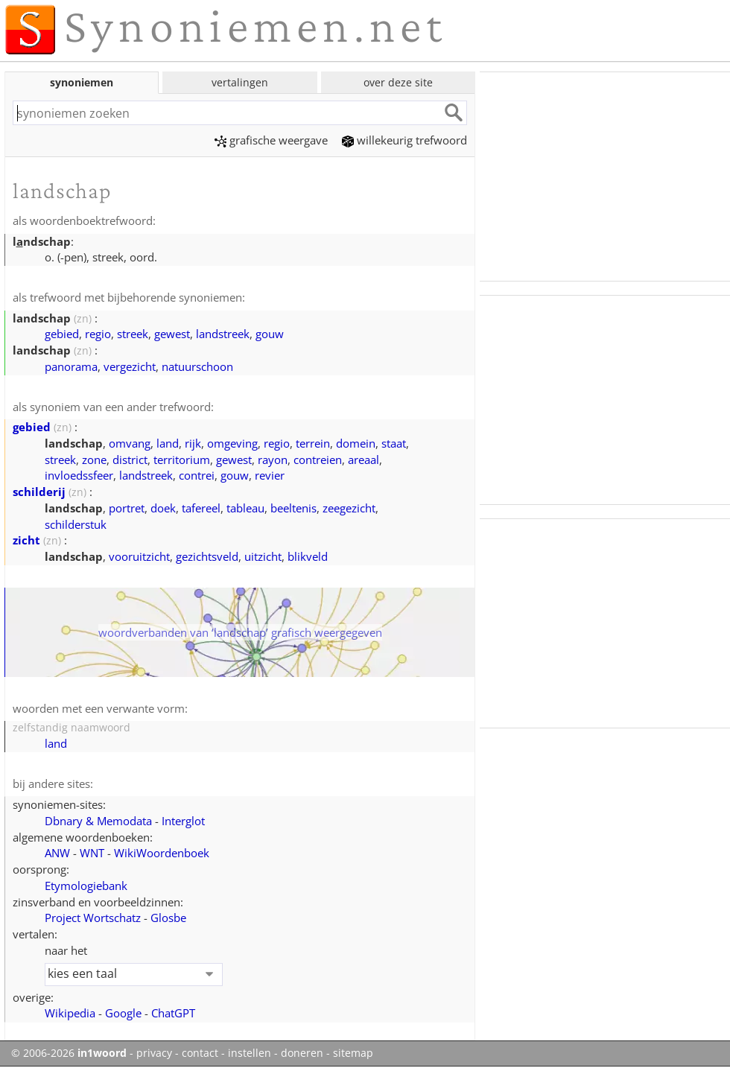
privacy (154, 1053)
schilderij (39, 491)
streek (132, 333)
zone (94, 459)
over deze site (398, 82)
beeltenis (293, 507)
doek (163, 507)
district (129, 459)
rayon (273, 459)
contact (200, 1053)
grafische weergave (271, 140)
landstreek (223, 333)
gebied (62, 333)
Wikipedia (70, 1012)
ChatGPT (173, 1012)
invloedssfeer (79, 475)
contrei (197, 475)
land (167, 443)
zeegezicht (349, 507)
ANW (57, 852)
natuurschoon (197, 366)
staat (393, 443)
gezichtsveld (207, 556)
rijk (193, 443)
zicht (26, 540)
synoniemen (81, 82)
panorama (71, 366)
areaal (363, 459)
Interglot (183, 820)
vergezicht (130, 366)
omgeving (232, 443)
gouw (270, 333)
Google (123, 1012)
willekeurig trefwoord (404, 140)
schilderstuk (76, 524)
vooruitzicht (139, 556)
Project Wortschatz (93, 917)
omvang (129, 443)
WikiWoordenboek (161, 852)
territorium (181, 459)
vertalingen (240, 82)
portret (127, 507)
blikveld (308, 556)
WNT (92, 852)
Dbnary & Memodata (98, 820)
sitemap (353, 1053)
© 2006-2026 (69, 1053)
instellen (249, 1053)
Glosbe (168, 917)
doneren (302, 1053)
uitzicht (263, 556)
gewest (172, 333)
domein (355, 443)
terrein (313, 443)
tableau (245, 507)
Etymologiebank (86, 885)
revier (270, 475)
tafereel (201, 507)
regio (98, 333)
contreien (317, 459)
